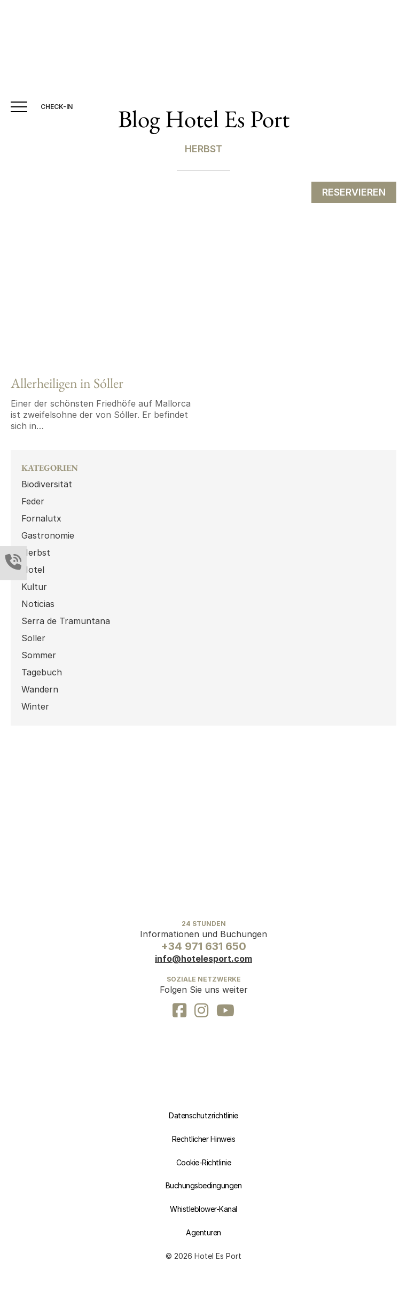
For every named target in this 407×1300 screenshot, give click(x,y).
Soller (33, 638)
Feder (32, 501)
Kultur (34, 586)
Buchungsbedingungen (204, 1185)
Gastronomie (47, 535)
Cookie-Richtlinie (203, 1162)
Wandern (39, 689)
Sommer (38, 655)
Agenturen (203, 1232)
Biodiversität (46, 484)
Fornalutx (41, 518)
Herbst (35, 552)
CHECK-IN (57, 107)
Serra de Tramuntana (65, 621)
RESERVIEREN (354, 192)
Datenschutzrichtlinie (203, 1115)
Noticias (37, 603)
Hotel (32, 569)
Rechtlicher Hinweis (204, 1138)
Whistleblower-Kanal (203, 1208)
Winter (35, 706)
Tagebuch (41, 672)
